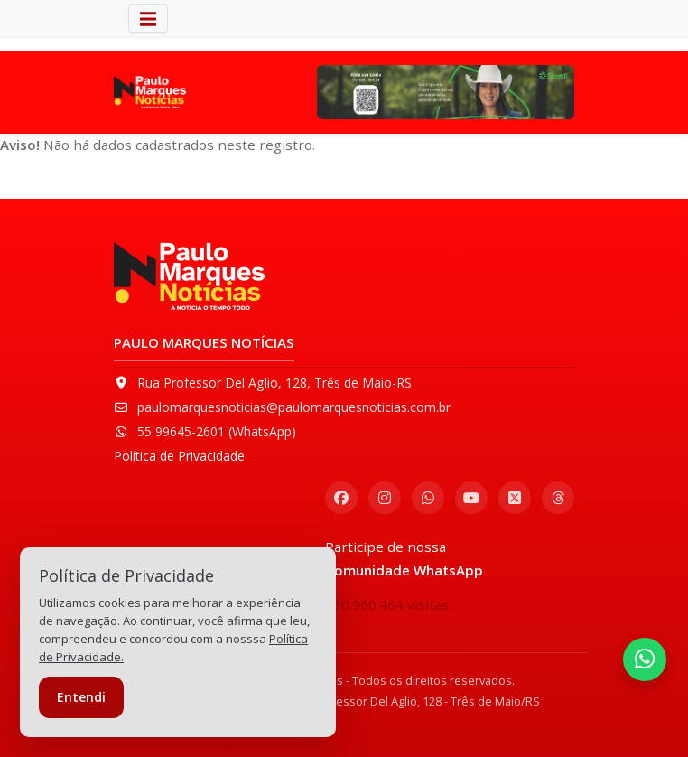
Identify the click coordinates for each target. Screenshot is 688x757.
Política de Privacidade (179, 455)
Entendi (81, 697)
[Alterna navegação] (148, 18)
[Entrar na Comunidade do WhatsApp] (644, 659)
